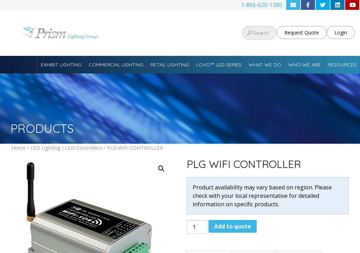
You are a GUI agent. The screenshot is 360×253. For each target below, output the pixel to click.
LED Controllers (83, 147)
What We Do (265, 64)
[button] (161, 168)
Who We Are (304, 64)
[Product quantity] (197, 227)
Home (18, 147)
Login (340, 32)
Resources (342, 64)
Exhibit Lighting (61, 64)
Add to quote (232, 226)
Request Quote (301, 32)
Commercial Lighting (116, 64)
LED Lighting (45, 147)
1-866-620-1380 (261, 5)
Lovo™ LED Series (219, 64)
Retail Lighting (169, 64)
